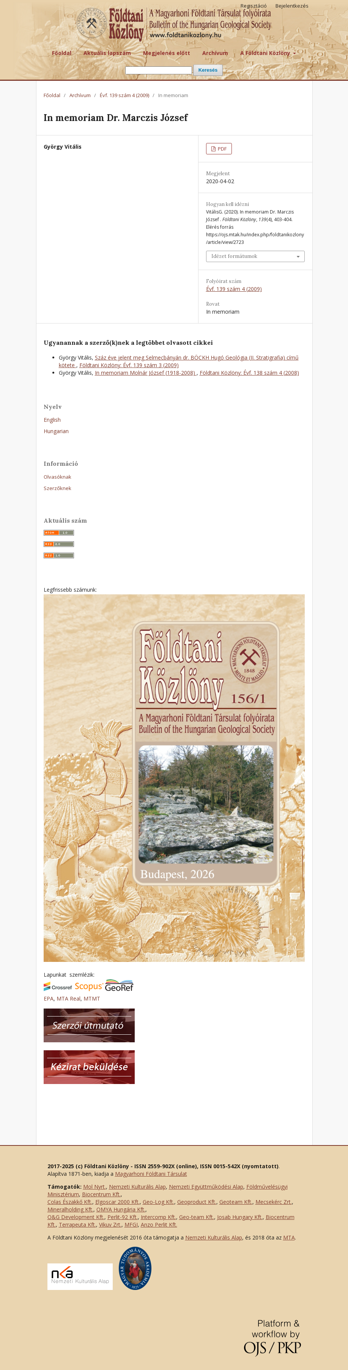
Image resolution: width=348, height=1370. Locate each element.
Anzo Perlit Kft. (159, 1224)
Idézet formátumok (234, 256)
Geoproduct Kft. (196, 1201)
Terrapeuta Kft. (77, 1224)
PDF (222, 148)
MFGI (131, 1224)
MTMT (91, 998)
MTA (289, 1237)
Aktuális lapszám (107, 53)
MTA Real (68, 998)
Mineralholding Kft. (70, 1209)
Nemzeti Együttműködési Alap (206, 1186)
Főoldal (61, 53)
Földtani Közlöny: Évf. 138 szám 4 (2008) (249, 372)
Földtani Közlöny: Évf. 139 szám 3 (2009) (129, 365)
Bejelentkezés (292, 5)
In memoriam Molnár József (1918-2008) (146, 372)
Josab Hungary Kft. (240, 1217)
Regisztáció (254, 5)
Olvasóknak (57, 476)
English (52, 419)
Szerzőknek (57, 488)
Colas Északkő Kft (69, 1201)
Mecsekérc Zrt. (273, 1201)
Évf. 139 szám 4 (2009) (124, 95)
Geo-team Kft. (196, 1217)
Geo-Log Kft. (158, 1201)
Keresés (208, 70)
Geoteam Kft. (235, 1201)
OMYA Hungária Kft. (120, 1209)
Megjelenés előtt (166, 53)
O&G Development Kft (75, 1217)
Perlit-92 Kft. (122, 1217)
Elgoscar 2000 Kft (117, 1201)
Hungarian (56, 431)
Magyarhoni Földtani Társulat (151, 1173)
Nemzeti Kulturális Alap (137, 1186)
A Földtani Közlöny (266, 53)
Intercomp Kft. (158, 1217)
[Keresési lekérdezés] (158, 70)
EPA (49, 998)
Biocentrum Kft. (101, 1194)
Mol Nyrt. (94, 1186)
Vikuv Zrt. (110, 1224)
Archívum (215, 53)
